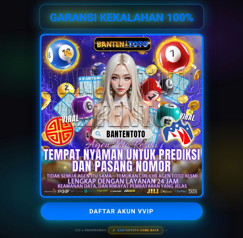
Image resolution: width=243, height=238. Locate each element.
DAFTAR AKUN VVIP (121, 211)
